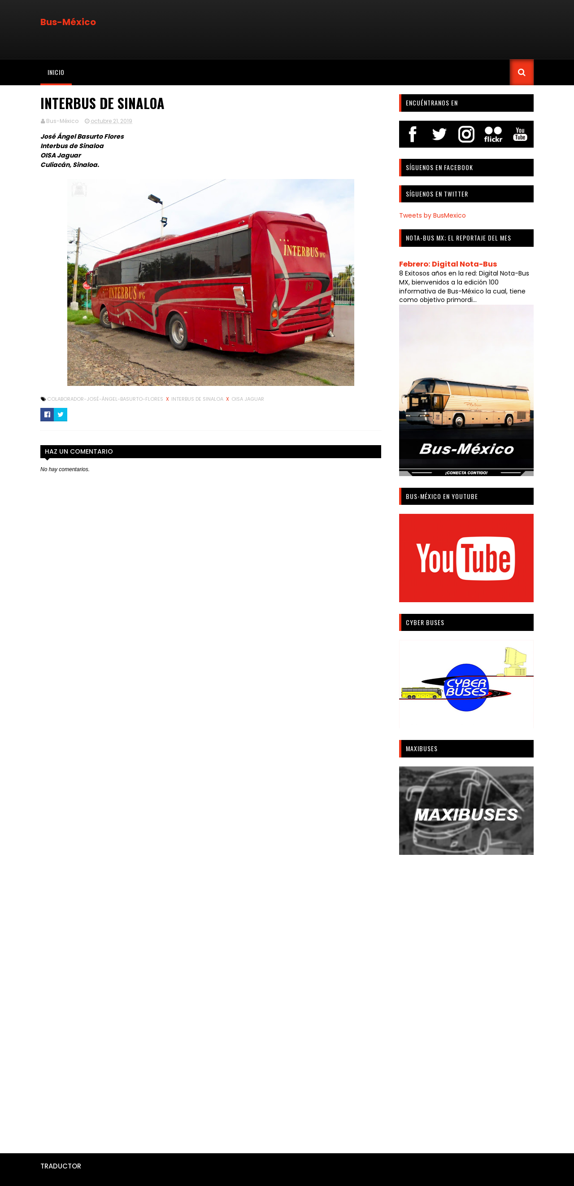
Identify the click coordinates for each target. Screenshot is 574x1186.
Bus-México (68, 22)
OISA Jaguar (247, 399)
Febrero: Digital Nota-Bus (448, 264)
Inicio (56, 72)
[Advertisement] (466, 1000)
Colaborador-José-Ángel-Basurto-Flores (106, 399)
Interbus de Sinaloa (198, 399)
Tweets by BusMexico (432, 215)
